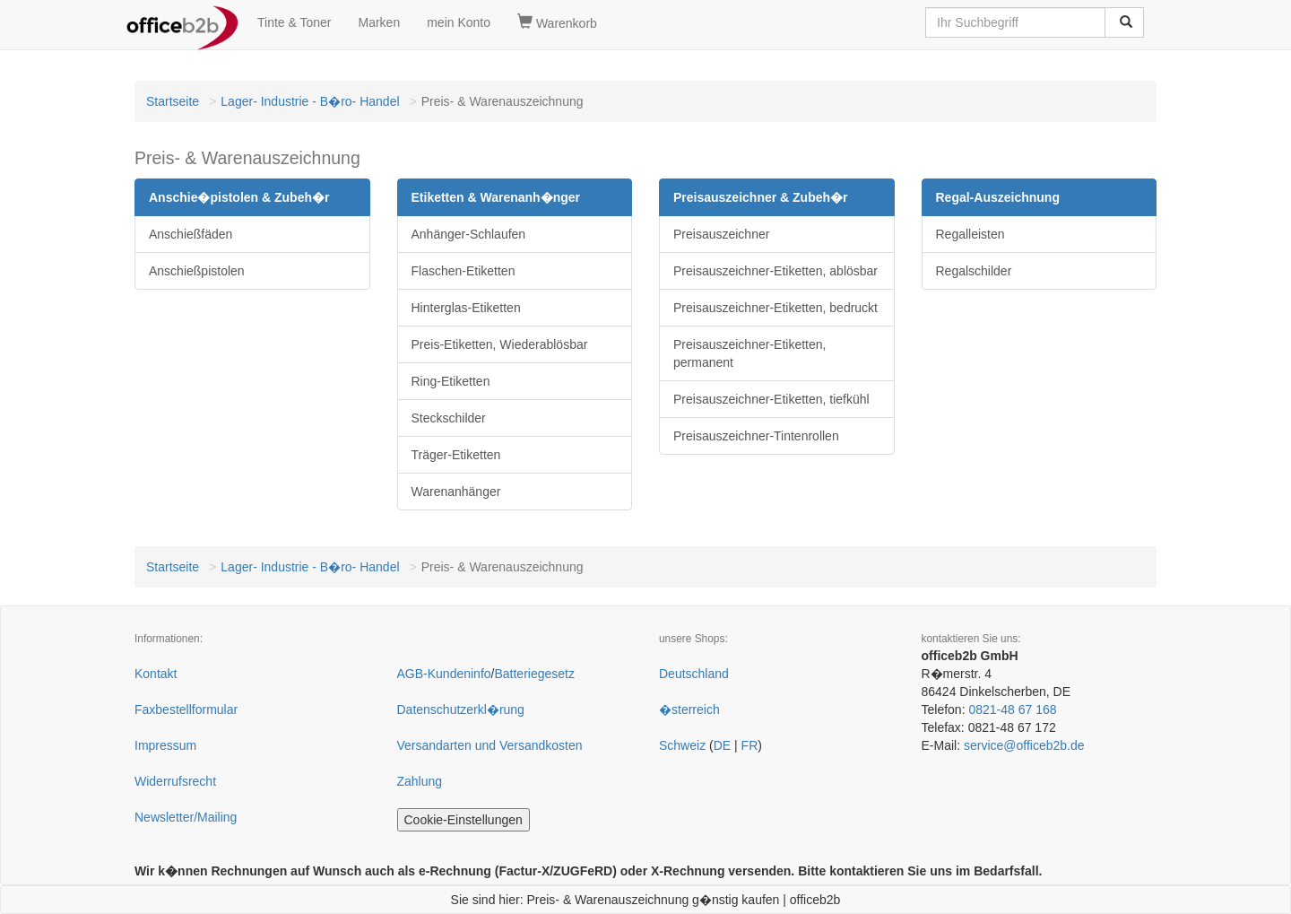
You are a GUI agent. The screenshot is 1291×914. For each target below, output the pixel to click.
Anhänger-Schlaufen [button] (469, 234)
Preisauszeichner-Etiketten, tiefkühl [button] (771, 399)
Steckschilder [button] (449, 418)
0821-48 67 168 (1012, 709)
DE (722, 745)
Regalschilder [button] (974, 271)
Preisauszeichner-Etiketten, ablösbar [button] (775, 271)
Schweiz (682, 745)
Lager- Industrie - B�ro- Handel (310, 101)
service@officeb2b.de (1024, 745)
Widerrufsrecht (175, 781)
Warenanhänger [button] (456, 491)
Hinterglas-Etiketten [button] (466, 307)
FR (749, 745)
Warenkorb (557, 22)
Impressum (165, 745)
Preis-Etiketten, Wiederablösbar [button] (500, 344)
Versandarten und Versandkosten (490, 745)
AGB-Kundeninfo (444, 673)
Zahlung (420, 781)
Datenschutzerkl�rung (460, 709)
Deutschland (694, 673)
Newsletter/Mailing (185, 817)
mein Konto (458, 22)
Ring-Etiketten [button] (451, 381)
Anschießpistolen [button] (197, 271)
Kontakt (155, 673)
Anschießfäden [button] (190, 234)
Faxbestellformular (186, 709)
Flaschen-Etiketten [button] (464, 271)
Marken (380, 22)
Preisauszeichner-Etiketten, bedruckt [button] (775, 307)
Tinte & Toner (294, 22)
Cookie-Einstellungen (463, 820)
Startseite (172, 101)
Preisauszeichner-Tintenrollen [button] (756, 436)
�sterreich (689, 709)
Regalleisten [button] (970, 234)
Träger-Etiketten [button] (456, 455)
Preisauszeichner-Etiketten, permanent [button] (749, 353)
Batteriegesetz (534, 673)
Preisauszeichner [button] (721, 234)
